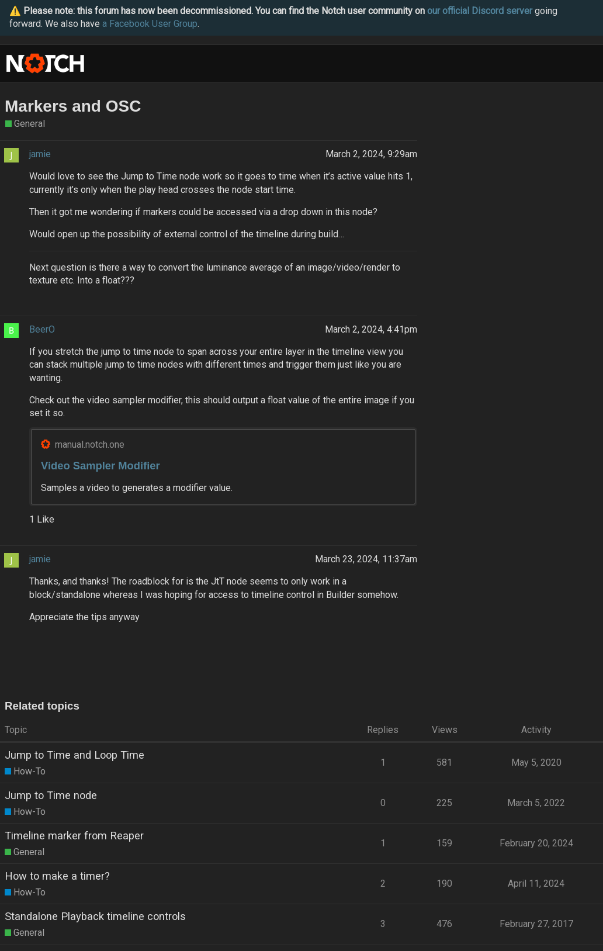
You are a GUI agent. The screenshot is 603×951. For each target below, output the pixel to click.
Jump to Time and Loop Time (74, 755)
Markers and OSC (73, 106)
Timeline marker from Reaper (74, 835)
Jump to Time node (51, 795)
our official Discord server (479, 10)
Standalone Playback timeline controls (95, 916)
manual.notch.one (89, 444)
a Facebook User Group (149, 23)
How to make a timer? (57, 876)
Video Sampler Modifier (100, 465)
